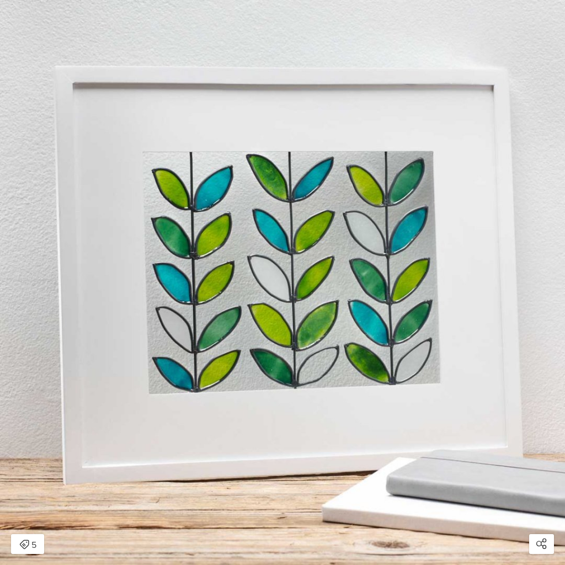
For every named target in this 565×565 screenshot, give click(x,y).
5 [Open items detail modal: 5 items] (27, 545)
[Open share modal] (541, 544)
